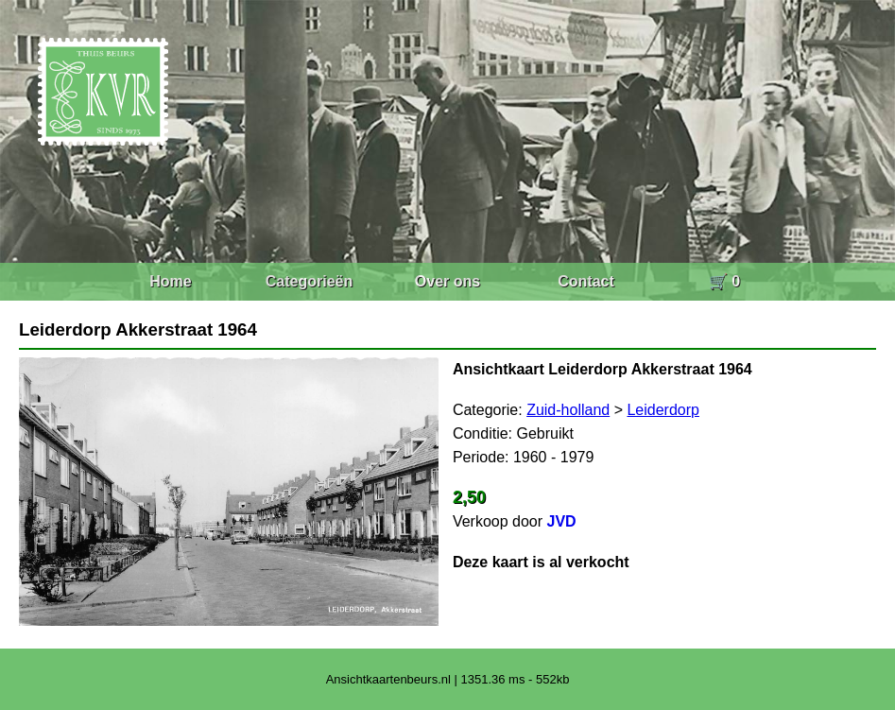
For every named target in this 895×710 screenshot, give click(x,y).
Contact (586, 281)
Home (170, 281)
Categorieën (309, 281)
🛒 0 (724, 281)
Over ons (447, 281)
